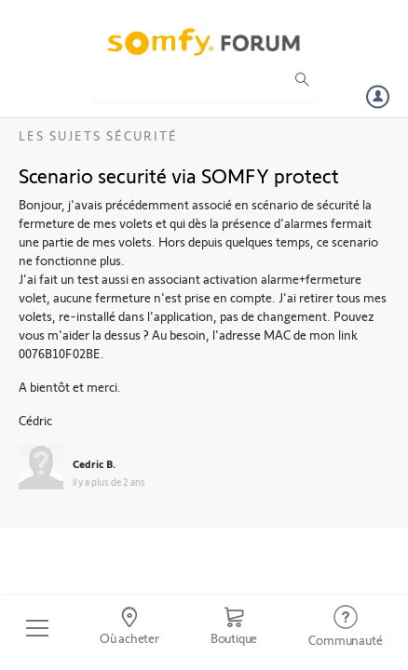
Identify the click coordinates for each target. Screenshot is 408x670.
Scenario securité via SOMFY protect (179, 175)
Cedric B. (94, 463)
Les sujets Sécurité (98, 135)
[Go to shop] (233, 628)
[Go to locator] (129, 628)
